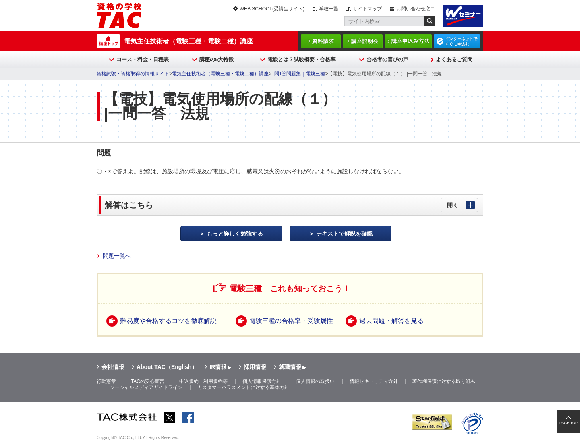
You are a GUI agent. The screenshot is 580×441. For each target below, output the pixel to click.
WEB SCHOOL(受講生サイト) (272, 9)
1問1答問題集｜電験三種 (298, 74)
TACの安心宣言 (147, 381)
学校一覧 (328, 9)
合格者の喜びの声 (387, 59)
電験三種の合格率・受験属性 (291, 320)
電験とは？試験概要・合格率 (301, 59)
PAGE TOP (568, 423)
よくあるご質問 (454, 59)
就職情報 (290, 367)
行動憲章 (106, 381)
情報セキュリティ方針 (374, 381)
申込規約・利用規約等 (203, 381)
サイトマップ (367, 9)
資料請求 (323, 41)
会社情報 (113, 367)
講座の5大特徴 (216, 59)
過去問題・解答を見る (391, 320)
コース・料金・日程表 (142, 59)
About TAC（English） (167, 367)
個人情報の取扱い (315, 381)
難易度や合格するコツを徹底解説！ (171, 320)
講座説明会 (365, 41)
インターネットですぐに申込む (461, 41)
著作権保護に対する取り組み (443, 381)
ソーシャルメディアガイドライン (146, 387)
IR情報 (217, 367)
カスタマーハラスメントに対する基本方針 (243, 387)
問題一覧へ (117, 256)
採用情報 (255, 367)
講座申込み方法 (411, 41)
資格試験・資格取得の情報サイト (133, 74)
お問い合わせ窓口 (415, 9)
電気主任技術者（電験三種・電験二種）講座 (188, 41)
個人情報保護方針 (261, 381)
